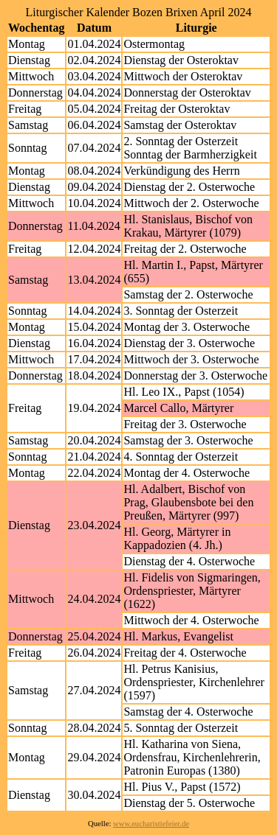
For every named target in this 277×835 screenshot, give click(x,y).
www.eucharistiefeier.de (151, 824)
